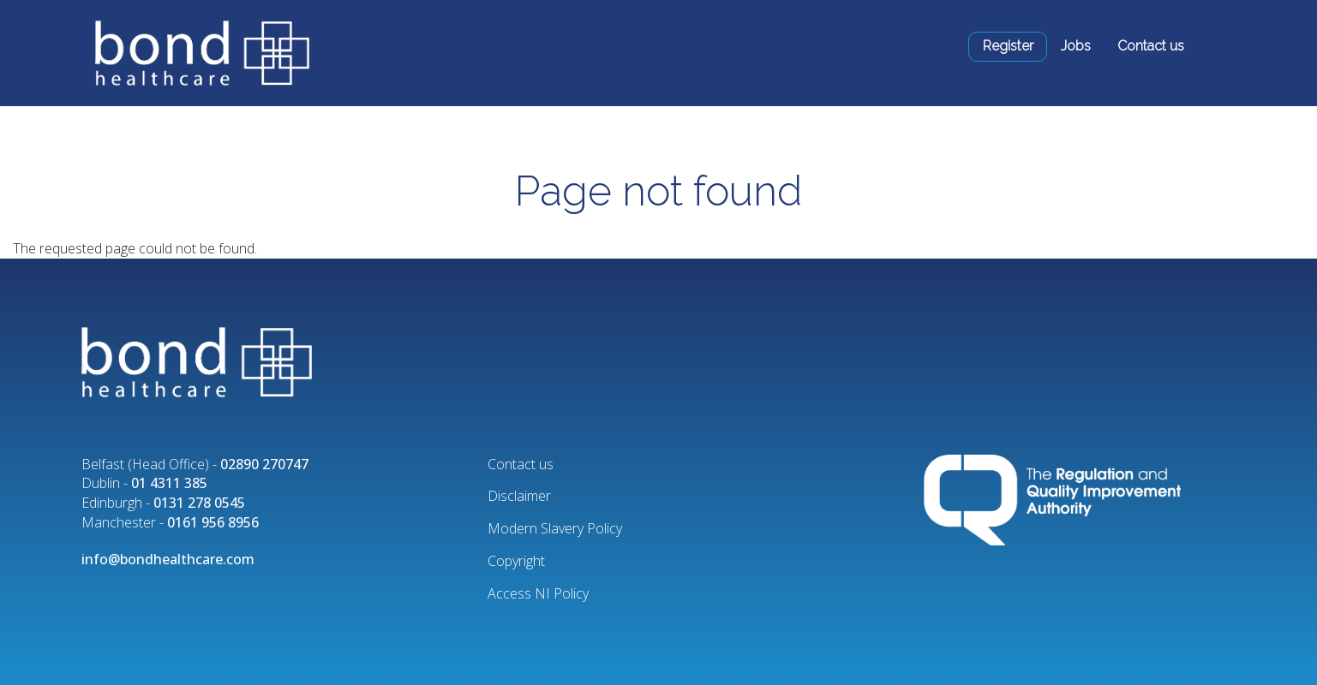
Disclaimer (519, 495)
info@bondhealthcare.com (167, 559)
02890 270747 (264, 464)
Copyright (516, 560)
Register (1008, 46)
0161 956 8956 (213, 522)
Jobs (1076, 46)
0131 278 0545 (199, 502)
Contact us (1150, 46)
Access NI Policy (538, 593)
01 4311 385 (169, 483)
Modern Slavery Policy (555, 528)
